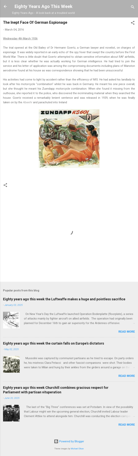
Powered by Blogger (69, 441)
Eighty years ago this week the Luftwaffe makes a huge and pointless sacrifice (64, 299)
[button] (132, 23)
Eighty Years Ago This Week (43, 6)
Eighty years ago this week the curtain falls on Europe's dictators (53, 343)
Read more (126, 331)
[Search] (132, 7)
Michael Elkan (77, 448)
